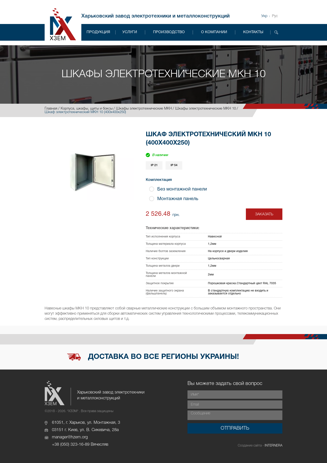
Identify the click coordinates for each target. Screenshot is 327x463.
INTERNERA (273, 445)
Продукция (98, 32)
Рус (275, 16)
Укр (264, 16)
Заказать (264, 214)
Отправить (235, 428)
